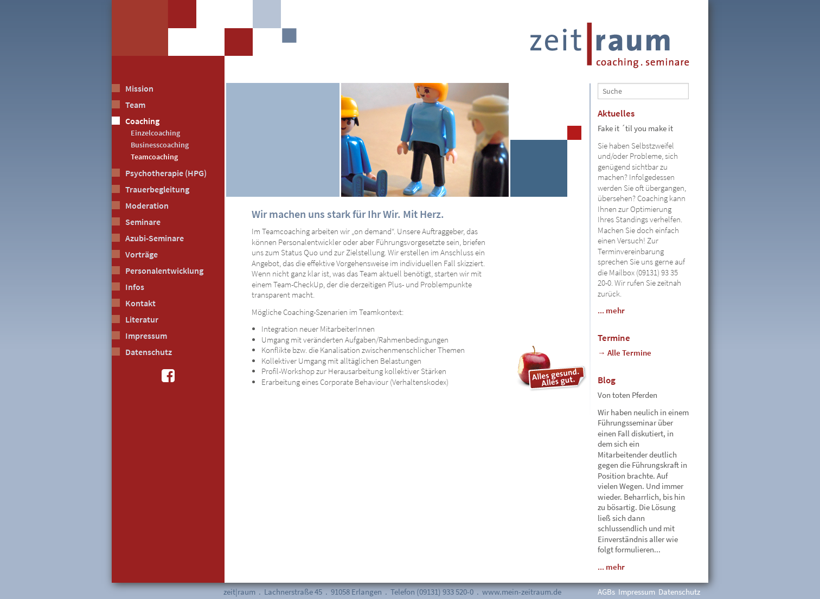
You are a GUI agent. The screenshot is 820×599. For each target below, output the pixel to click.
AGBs (606, 592)
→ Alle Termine (624, 352)
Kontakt (140, 303)
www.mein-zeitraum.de (521, 592)
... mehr (611, 310)
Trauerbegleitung (157, 189)
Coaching (142, 120)
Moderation (147, 205)
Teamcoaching (154, 157)
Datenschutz (148, 351)
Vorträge (141, 254)
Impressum (146, 335)
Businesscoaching (160, 145)
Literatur (141, 319)
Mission (139, 88)
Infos (134, 286)
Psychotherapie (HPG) (166, 173)
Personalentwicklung (164, 270)
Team (135, 104)
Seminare (143, 221)
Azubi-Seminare (154, 238)
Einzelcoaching (155, 133)
